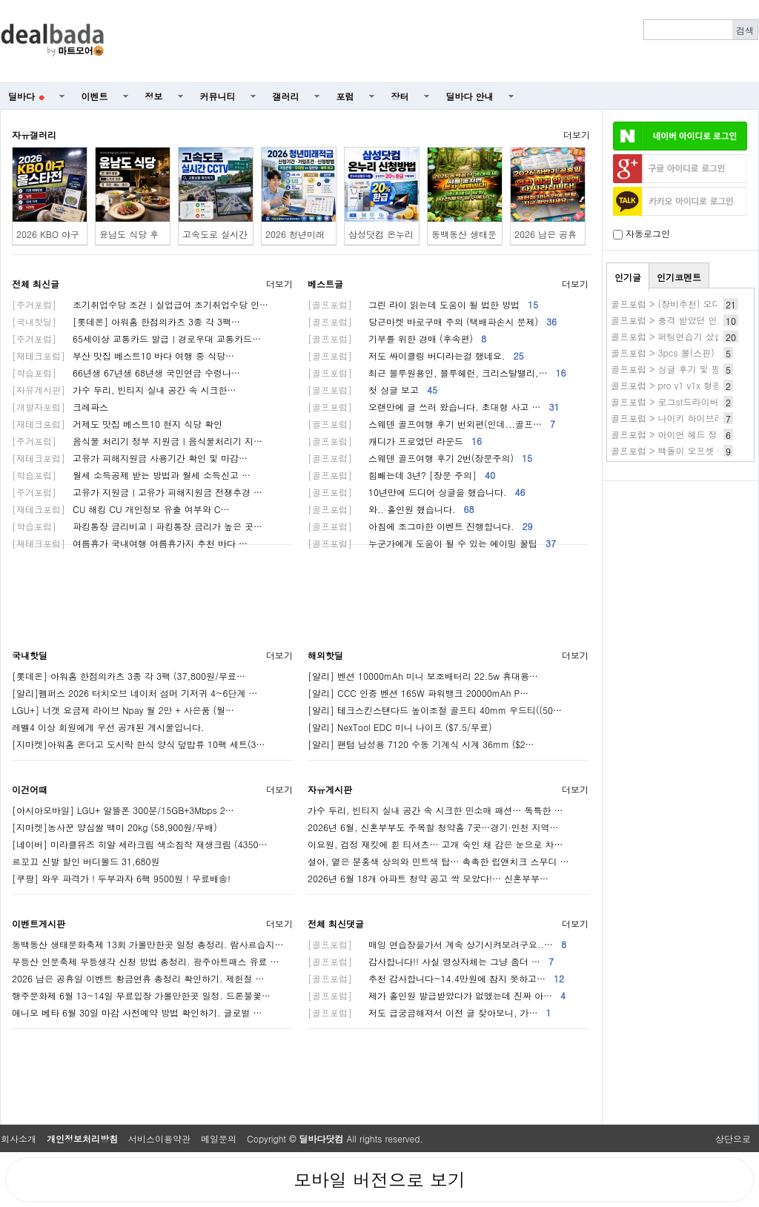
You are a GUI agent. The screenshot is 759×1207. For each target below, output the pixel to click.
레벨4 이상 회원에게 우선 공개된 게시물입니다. (108, 727)
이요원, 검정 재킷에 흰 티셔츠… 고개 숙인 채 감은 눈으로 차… (435, 844)
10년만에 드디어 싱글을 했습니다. (417, 492)
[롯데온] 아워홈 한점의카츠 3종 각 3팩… (126, 321)
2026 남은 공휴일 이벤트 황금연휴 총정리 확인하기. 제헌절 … (138, 978)
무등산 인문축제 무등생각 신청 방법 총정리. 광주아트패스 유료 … (145, 961)
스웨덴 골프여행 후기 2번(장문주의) (420, 458)
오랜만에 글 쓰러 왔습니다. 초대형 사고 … (434, 406)
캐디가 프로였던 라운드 (395, 440)
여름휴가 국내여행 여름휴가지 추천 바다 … (130, 543)
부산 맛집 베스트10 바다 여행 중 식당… (123, 355)
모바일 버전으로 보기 (379, 1179)
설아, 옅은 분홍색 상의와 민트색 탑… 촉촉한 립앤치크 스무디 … (438, 861)
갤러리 (286, 96)
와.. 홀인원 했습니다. (391, 509)
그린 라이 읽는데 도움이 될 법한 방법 (423, 304)
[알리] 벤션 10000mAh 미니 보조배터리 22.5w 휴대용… (423, 675)
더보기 (576, 134)
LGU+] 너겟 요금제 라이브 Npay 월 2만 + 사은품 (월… (123, 710)
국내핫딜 (29, 655)
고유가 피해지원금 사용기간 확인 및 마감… (130, 458)
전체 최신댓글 (336, 923)
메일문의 (218, 1138)
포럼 (345, 96)
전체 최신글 (35, 283)
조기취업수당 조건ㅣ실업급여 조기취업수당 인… (140, 304)
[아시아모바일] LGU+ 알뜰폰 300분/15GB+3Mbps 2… (123, 810)
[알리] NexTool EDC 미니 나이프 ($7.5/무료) (399, 727)
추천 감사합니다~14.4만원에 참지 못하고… (436, 978)
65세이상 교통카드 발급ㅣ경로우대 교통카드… (136, 338)
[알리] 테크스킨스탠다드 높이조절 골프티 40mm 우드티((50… (435, 710)
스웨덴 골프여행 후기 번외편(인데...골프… (431, 423)
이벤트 (95, 96)
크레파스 (60, 406)
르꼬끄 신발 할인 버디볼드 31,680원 (86, 861)
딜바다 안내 (470, 96)
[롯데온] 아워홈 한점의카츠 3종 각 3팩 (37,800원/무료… (128, 675)
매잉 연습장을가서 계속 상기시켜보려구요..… (437, 944)
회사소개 (18, 1138)
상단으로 (733, 1138)
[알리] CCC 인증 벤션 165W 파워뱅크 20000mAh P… (418, 693)
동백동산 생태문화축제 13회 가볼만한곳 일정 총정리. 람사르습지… (148, 944)
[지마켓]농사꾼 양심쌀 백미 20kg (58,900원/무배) (114, 827)
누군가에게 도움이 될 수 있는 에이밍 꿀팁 (432, 543)
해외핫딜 (325, 655)
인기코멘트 (679, 277)
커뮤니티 (218, 96)
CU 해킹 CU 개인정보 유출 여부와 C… (120, 509)
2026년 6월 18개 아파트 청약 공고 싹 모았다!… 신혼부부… (428, 878)
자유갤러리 (34, 134)
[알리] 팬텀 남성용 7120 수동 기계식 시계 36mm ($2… (421, 744)
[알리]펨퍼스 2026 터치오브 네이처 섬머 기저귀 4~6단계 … (135, 693)
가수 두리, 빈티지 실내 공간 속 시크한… (124, 389)
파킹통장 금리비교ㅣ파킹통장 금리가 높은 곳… (137, 526)
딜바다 (26, 96)
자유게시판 (330, 789)
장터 (400, 96)
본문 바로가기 (0, 0)
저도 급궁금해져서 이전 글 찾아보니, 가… (429, 1012)
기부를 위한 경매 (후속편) (397, 338)
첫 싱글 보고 (372, 389)
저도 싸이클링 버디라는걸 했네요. (416, 355)
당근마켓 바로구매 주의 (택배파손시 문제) (432, 321)
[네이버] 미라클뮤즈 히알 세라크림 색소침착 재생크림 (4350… (140, 844)
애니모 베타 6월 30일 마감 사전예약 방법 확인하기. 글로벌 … (137, 1012)
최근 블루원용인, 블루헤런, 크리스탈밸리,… (437, 372)
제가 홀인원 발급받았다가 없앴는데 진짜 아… (437, 995)
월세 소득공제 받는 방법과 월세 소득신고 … (131, 475)
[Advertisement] (440, 41)
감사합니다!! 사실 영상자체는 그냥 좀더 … (431, 961)
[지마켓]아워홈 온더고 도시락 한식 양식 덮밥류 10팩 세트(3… (138, 744)
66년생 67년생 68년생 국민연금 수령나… (126, 372)
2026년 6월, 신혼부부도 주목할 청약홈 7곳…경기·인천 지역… (433, 827)
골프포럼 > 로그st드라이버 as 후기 (681, 401)
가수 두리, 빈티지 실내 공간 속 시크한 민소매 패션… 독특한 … (435, 810)
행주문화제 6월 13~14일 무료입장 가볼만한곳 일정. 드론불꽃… (141, 995)
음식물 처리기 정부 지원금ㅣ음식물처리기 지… (137, 440)
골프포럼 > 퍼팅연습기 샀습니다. (677, 336)
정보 (154, 96)
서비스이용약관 (159, 1138)
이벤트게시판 (38, 923)
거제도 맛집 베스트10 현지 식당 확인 (117, 423)
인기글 (627, 277)
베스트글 (325, 283)
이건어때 (29, 789)
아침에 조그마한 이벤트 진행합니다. (420, 526)
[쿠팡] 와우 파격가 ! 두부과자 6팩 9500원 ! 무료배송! (121, 878)
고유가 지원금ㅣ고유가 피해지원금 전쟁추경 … (137, 492)
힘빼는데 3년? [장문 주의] (401, 475)
